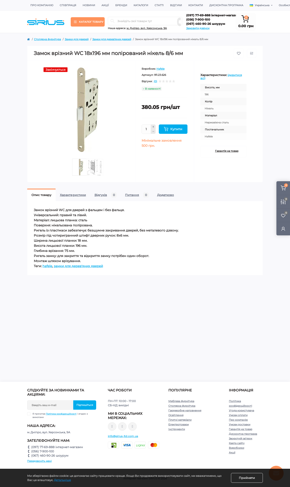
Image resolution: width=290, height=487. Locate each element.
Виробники (236, 447)
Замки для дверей (77, 39)
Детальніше (62, 480)
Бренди (121, 5)
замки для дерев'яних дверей (78, 266)
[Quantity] (146, 129)
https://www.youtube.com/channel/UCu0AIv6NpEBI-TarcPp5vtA (132, 426)
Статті (159, 5)
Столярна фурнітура (47, 39)
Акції (105, 5)
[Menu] (88, 22)
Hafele (160, 68)
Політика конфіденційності (61, 413)
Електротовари (178, 424)
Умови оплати (238, 415)
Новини (89, 5)
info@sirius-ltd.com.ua (123, 436)
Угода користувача (241, 410)
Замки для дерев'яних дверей (111, 39)
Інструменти (176, 429)
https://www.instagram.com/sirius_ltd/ (122, 426)
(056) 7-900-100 (198, 19)
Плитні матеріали (179, 419)
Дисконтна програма (226, 5)
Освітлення (175, 415)
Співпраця (68, 5)
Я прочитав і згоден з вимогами (60, 415)
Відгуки (176, 5)
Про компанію (41, 5)
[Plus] (153, 126)
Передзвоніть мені (39, 461)
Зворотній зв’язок (240, 438)
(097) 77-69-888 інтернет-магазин (212, 15)
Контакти (195, 5)
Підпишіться (84, 405)
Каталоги (141, 5)
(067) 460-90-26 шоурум (205, 24)
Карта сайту (237, 443)
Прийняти (247, 478)
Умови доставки (239, 424)
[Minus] (153, 131)
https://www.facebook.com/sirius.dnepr (112, 426)
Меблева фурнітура (181, 401)
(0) (155, 81)
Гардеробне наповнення (184, 410)
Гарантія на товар (226, 150)
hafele (47, 266)
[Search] (112, 21)
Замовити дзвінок (198, 28)
